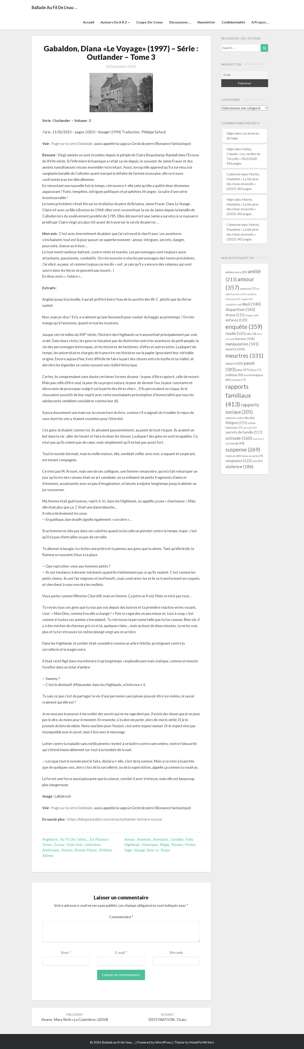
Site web (176, 952)
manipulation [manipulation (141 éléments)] (242, 344)
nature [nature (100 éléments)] (234, 363)
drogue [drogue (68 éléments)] (251, 315)
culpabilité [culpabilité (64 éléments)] (233, 304)
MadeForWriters (201, 1042)
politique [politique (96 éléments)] (234, 375)
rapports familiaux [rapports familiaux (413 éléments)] (238, 395)
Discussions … (180, 22)
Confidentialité (233, 22)
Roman (66, 850)
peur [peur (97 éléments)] (242, 370)
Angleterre (50, 839)
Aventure (144, 839)
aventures (160, 839)
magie (164, 844)
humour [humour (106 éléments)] (245, 339)
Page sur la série (72, 143)
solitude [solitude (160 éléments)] (238, 438)
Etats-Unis (74, 844)
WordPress (163, 1042)
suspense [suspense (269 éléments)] (242, 449)
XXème (47, 855)
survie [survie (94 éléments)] (237, 443)
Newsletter (206, 22)
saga (128, 850)
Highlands (132, 844)
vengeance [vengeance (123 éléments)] (238, 460)
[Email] (244, 74)
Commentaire (121, 917)
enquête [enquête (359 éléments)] (243, 326)
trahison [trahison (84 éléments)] (233, 456)
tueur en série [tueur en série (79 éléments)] (252, 456)
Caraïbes (177, 839)
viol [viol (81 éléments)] (257, 461)
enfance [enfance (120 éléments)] (236, 320)
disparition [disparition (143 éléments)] (240, 309)
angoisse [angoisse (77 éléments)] (248, 288)
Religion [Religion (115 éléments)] (236, 423)
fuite (189, 839)
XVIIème (105, 850)
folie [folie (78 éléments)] (251, 334)
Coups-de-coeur (149, 22)
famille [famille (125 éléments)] (235, 333)
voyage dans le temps (152, 850)
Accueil (88, 22)
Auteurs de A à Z (115, 22)
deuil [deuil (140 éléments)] (251, 304)
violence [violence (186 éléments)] (239, 466)
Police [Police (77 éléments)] (255, 370)
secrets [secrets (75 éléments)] (250, 427)
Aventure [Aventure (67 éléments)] (238, 294)
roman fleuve (86, 850)
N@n (230, 133)
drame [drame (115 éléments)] (235, 315)
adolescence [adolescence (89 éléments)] (236, 272)
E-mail (121, 952)
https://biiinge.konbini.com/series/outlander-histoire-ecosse (114, 819)
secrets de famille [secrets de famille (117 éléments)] (243, 432)
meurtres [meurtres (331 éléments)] (244, 355)
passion (177, 844)
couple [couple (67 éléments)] (247, 299)
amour (129, 839)
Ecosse (59, 844)
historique (150, 844)
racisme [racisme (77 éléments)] (238, 380)
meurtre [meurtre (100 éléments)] (235, 349)
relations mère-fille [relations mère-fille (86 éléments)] (240, 418)
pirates (190, 844)
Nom (66, 952)
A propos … (260, 22)
